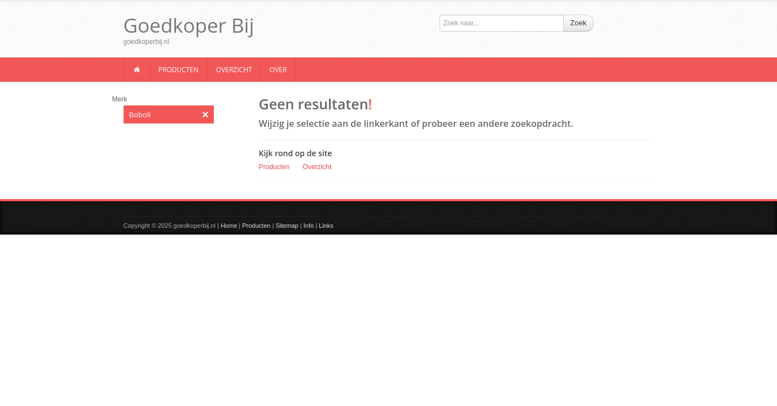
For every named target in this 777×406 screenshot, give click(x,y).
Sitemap (286, 225)
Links (326, 225)
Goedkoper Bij (189, 25)
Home (229, 225)
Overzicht (234, 69)
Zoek (578, 23)
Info (309, 225)
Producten (179, 69)
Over (278, 69)
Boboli (168, 114)
